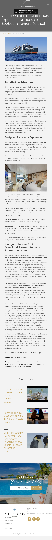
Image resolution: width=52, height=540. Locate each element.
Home (4, 33)
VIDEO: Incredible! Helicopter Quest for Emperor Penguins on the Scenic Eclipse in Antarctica (13, 440)
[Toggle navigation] (48, 4)
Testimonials (9, 529)
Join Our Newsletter (26, 11)
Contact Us (8, 523)
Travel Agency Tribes (35, 534)
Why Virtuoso (9, 520)
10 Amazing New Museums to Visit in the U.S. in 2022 (13, 415)
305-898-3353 (33, 509)
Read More (7, 403)
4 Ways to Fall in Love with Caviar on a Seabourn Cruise (13, 394)
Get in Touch (36, 488)
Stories (9, 33)
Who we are (8, 518)
